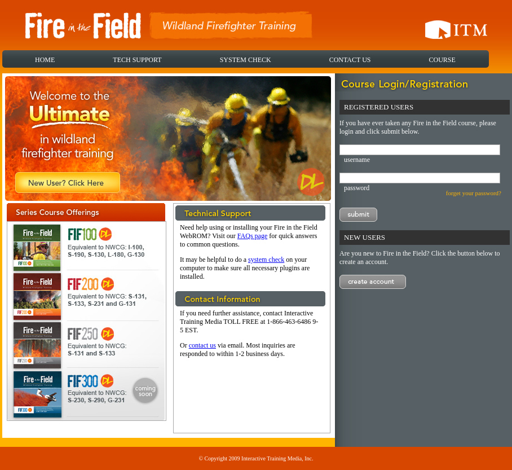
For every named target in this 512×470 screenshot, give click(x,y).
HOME (45, 60)
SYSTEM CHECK (245, 60)
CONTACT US (350, 60)
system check (266, 259)
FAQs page (252, 236)
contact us (202, 345)
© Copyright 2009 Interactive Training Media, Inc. (255, 458)
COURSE (442, 60)
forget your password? (473, 193)
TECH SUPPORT (137, 60)
